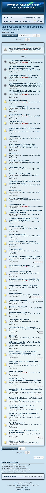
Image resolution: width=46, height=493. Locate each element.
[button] (28, 39)
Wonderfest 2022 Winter (18, 100)
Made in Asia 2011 (16, 371)
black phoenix (26, 243)
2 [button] (25, 40)
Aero (15, 483)
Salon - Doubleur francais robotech (22, 242)
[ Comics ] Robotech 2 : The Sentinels (23, 76)
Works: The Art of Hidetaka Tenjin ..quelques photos (22, 407)
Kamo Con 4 (13, 153)
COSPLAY (13, 336)
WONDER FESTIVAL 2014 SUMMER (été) (24, 279)
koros (23, 337)
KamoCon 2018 (15, 191)
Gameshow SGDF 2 (16, 167)
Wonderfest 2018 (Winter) (18, 198)
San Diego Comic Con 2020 (19, 114)
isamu (24, 392)
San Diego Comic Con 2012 (19, 320)
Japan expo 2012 (15, 293)
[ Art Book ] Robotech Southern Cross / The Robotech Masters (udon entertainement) (25, 84)
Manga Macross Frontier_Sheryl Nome (23, 286)
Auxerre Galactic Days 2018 (19, 174)
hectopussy (25, 314)
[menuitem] (9, 17)
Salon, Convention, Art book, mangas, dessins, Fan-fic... (22, 28)
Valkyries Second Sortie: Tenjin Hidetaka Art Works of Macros (24, 343)
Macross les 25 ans (16, 441)
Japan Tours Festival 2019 (19, 161)
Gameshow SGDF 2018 (18, 204)
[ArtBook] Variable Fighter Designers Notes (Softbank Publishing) (25, 211)
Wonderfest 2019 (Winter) (18, 107)
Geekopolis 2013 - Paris (18, 300)
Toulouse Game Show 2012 (19, 312)
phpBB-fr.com (26, 487)
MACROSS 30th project (18, 306)
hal (23, 294)
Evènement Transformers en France (22, 327)
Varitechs (25, 49)
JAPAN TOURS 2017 (16, 227)
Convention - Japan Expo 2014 (20, 272)
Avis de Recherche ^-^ (17, 423)
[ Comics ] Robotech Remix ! (20, 60)
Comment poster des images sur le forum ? (25, 48)
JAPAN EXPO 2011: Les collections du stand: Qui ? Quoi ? (23, 414)
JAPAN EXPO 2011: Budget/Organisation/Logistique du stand (25, 379)
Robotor (24, 86)
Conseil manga (14, 137)
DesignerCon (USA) (16, 122)
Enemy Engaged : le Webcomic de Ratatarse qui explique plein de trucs (23, 145)
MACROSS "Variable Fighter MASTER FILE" (26, 257)
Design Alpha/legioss (17, 234)
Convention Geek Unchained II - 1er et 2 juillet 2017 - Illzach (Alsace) (24, 219)
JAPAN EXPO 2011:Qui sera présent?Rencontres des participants (23, 352)
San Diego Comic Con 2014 (19, 265)
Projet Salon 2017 (15, 249)
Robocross (25, 70)
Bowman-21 (25, 354)
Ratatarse (25, 131)
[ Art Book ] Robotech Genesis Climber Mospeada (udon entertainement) (24, 67)
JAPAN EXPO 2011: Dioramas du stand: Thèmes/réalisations (24, 431)
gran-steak (25, 273)
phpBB (17, 485)
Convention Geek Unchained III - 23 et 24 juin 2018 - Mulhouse (24, 182)
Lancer (12, 32)
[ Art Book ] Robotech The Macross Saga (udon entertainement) (24, 92)
